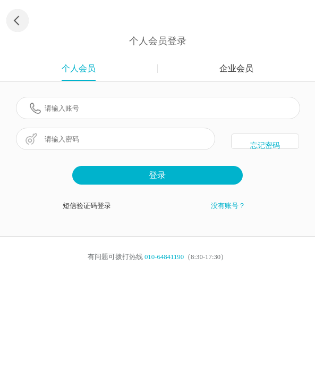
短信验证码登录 (87, 206)
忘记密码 (265, 145)
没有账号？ (228, 206)
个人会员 (79, 68)
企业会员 (236, 68)
